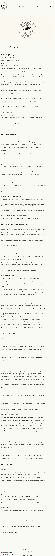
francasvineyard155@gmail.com (29, 535)
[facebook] (26, 553)
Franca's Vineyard (27, 549)
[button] (51, 6)
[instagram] (28, 553)
